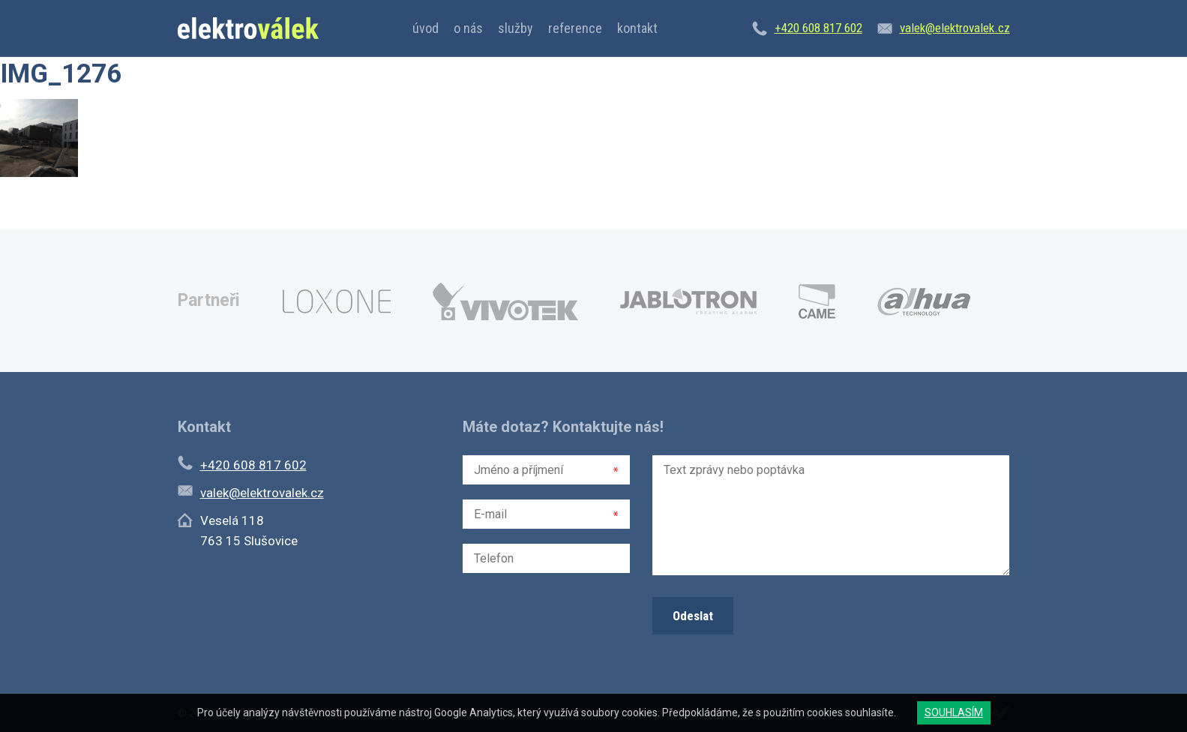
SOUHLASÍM (954, 712)
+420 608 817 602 (818, 27)
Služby (515, 28)
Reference (575, 28)
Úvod (425, 28)
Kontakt (637, 28)
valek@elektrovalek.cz (955, 27)
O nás (468, 28)
